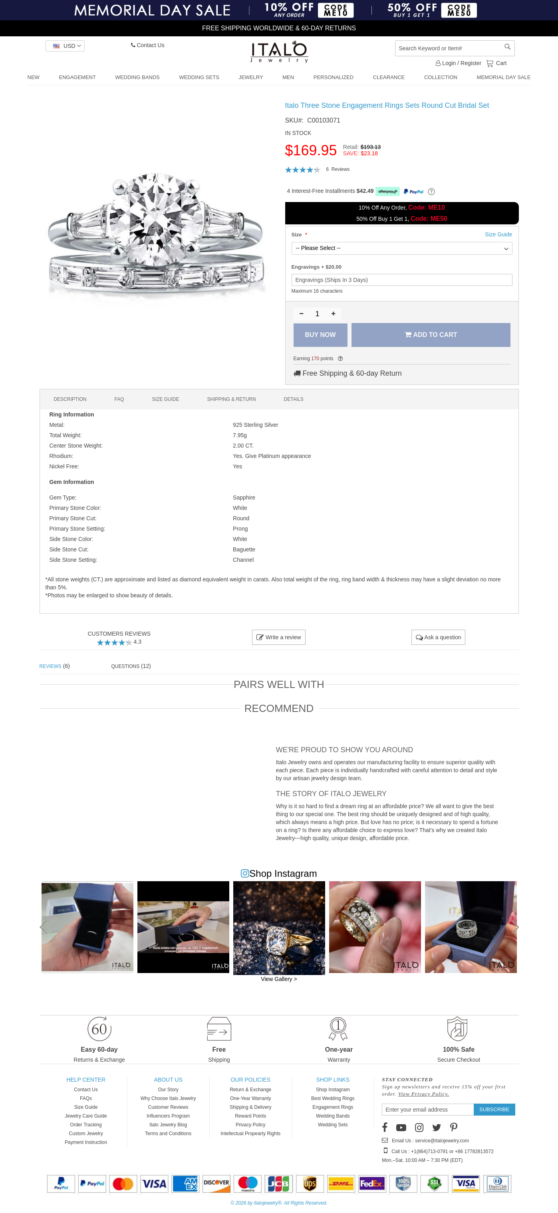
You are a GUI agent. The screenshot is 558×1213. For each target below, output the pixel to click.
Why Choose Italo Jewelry (168, 1098)
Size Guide (86, 1107)
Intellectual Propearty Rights (250, 1133)
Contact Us (148, 45)
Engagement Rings (332, 1107)
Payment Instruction (86, 1142)
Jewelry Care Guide (86, 1116)
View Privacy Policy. (423, 1094)
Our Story (168, 1089)
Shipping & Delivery (251, 1107)
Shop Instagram (333, 1089)
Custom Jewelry (86, 1133)
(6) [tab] (55, 666)
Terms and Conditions (168, 1133)
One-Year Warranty (250, 1098)
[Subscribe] (494, 1110)
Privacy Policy (251, 1125)
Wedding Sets (333, 1125)
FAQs (86, 1098)
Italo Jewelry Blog (168, 1125)
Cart (500, 62)
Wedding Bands (333, 1116)
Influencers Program (168, 1116)
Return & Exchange (250, 1089)
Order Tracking (85, 1125)
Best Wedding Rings (333, 1098)
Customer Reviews (168, 1107)
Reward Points (250, 1116)
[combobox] (455, 48)
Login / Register (458, 63)
